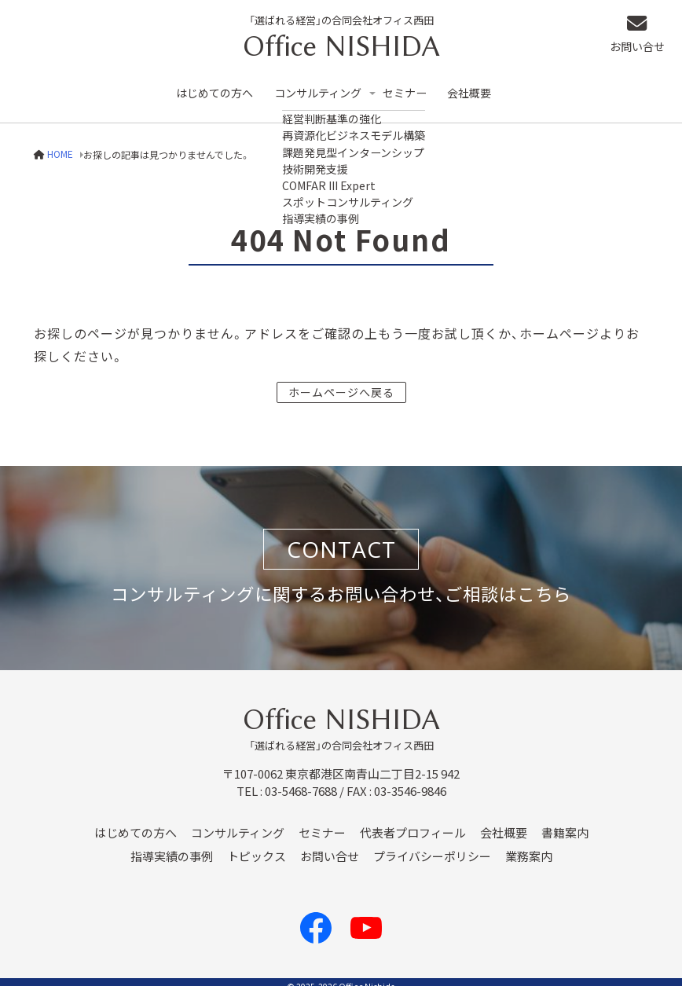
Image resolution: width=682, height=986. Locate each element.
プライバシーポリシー (432, 846)
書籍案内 (564, 822)
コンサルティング (324, 87)
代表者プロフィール (413, 822)
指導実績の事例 (171, 846)
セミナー (416, 87)
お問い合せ (643, 35)
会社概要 (483, 87)
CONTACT (341, 539)
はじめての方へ (216, 87)
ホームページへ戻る (341, 381)
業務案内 (528, 846)
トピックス (256, 846)
